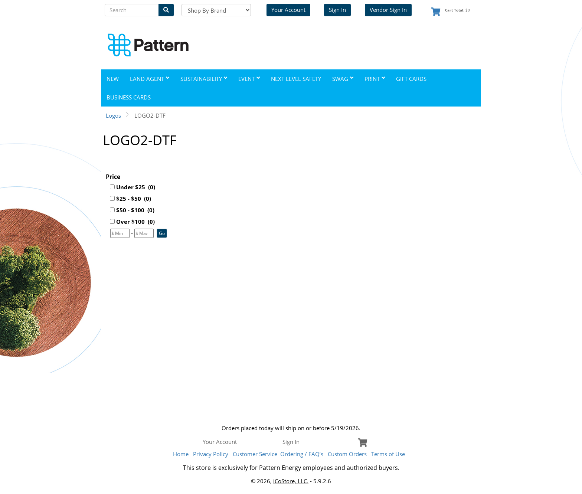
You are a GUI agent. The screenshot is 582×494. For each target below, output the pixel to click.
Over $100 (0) (135, 221)
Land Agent (149, 78)
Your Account (288, 9)
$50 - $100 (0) (135, 210)
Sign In (337, 9)
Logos (113, 115)
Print (374, 78)
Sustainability (203, 78)
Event (249, 78)
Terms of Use (388, 454)
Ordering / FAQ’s (301, 454)
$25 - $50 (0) (133, 198)
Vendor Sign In (388, 9)
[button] (162, 233)
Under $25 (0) (135, 187)
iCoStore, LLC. (290, 481)
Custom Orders (347, 454)
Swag (342, 78)
